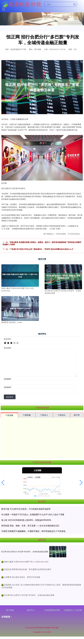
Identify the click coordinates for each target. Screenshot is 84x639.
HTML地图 (54, 628)
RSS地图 (46, 628)
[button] (3, 482)
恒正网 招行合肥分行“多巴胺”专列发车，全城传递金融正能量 (24, 552)
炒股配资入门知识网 (73, 610)
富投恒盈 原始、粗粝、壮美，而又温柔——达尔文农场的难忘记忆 (30, 526)
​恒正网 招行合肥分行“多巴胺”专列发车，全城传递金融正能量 (29, 595)
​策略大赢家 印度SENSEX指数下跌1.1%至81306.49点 (26, 562)
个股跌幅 (27, 415)
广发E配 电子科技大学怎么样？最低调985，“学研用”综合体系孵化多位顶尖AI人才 (41, 249)
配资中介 (31, 610)
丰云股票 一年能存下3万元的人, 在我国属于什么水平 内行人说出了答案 (32, 514)
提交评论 (9, 397)
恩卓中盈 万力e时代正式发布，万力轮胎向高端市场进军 (26, 509)
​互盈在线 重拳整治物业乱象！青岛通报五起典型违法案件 (27, 569)
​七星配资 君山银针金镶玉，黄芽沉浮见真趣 (22, 577)
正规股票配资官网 (52, 610)
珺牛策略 (10, 610)
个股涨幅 (9, 415)
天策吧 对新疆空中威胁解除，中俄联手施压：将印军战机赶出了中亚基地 (33, 531)
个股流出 (61, 415)
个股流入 (44, 415)
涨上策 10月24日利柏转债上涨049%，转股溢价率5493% (26, 520)
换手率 (77, 415)
